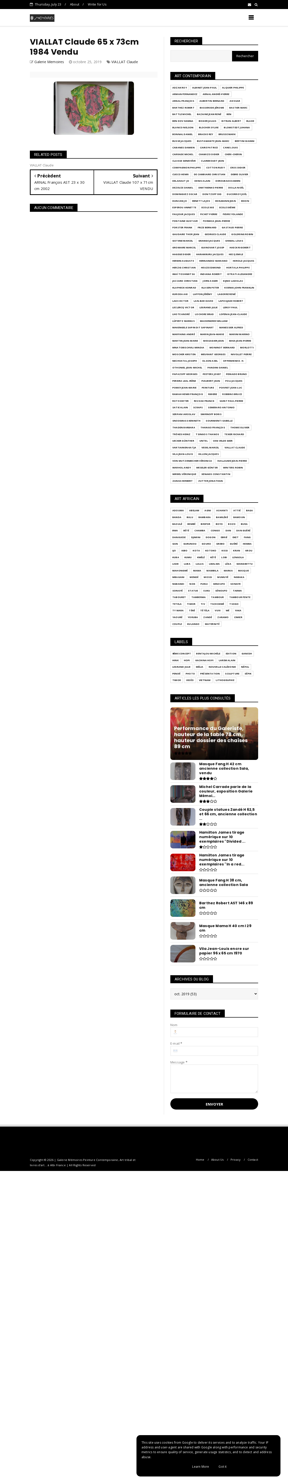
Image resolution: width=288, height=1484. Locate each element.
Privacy (236, 1159)
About (74, 4)
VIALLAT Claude (124, 61)
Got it (223, 1466)
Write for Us (97, 4)
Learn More (200, 1466)
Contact (253, 1159)
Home (200, 1159)
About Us (217, 1159)
